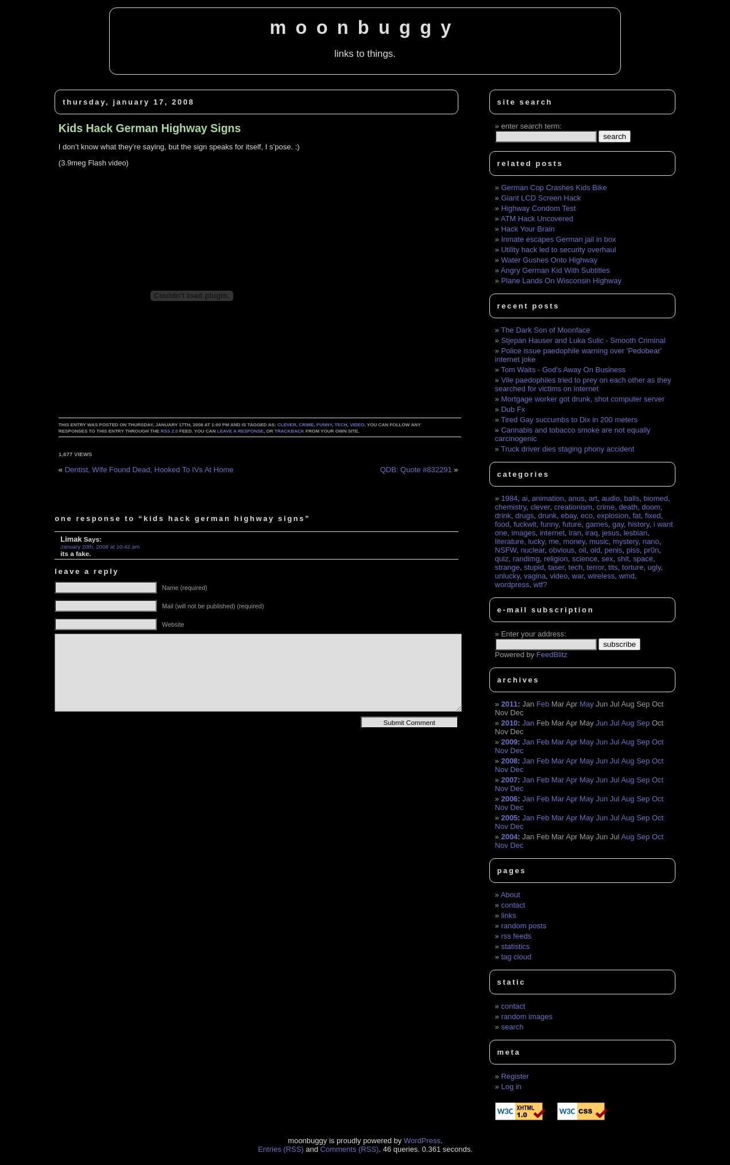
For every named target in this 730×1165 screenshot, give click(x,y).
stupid (534, 567)
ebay (569, 515)
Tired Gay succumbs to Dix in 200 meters (569, 419)
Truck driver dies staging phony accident (567, 449)
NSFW (506, 550)
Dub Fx (513, 409)
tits (613, 567)
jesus (610, 533)
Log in (511, 1086)
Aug (627, 723)
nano (651, 541)
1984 (509, 498)
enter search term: (531, 126)
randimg (526, 558)
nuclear (532, 550)
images (524, 533)
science (584, 558)
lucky (536, 541)
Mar (557, 742)
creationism (573, 507)
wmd (626, 576)
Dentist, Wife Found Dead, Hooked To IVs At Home (149, 469)
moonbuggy (364, 27)
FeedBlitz (551, 654)
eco (587, 515)
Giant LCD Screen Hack (541, 198)
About (510, 894)
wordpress (512, 584)
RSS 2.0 (169, 431)
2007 (509, 780)
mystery (626, 541)
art (593, 498)
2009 (509, 742)
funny (324, 424)
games (597, 524)
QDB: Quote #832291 (416, 469)
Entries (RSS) (280, 1149)
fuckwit (524, 524)
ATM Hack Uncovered (537, 218)
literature (509, 541)
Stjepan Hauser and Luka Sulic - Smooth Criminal (583, 340)
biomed (655, 498)
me (554, 541)
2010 (509, 723)
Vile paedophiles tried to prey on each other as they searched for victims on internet (583, 384)
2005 (509, 817)
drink (503, 515)
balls (631, 498)
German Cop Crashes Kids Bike (554, 187)
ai (525, 498)
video (357, 424)
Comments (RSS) (349, 1149)
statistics (515, 946)
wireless (601, 576)
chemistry (511, 507)
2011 (509, 704)
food (502, 524)
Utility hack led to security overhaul (558, 249)
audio (610, 498)
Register (514, 1076)
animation (548, 498)
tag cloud (516, 956)
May (587, 704)
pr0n (651, 550)
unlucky (507, 576)
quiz (502, 558)
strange (507, 567)
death (628, 507)
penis (613, 550)
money (574, 541)
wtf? (540, 584)
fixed (653, 515)
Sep (643, 723)
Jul (615, 723)
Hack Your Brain (527, 229)
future (571, 524)
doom (651, 507)
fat (636, 515)
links (508, 915)
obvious (562, 550)
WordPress (422, 1140)
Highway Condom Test (538, 208)
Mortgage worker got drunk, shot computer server (583, 399)
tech (341, 424)
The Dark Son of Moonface (545, 330)
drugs (524, 515)
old (595, 550)
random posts (523, 925)
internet (552, 533)
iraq (591, 533)
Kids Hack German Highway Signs (150, 128)
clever (286, 424)
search (512, 1027)
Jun (602, 723)
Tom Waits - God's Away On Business (563, 369)
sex (607, 558)
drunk (547, 515)
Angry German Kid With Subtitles (555, 270)
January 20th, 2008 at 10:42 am (100, 546)
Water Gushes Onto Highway (549, 260)
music (599, 541)
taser (556, 567)
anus (577, 498)
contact (513, 905)
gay (618, 524)
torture (633, 567)
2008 (509, 761)
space (643, 558)
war (578, 576)
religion (556, 558)
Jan (528, 723)
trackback (289, 431)
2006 (509, 798)
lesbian (635, 533)
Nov (501, 750)
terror (595, 567)
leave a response (240, 431)
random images (527, 1016)
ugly (654, 567)
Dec (516, 750)
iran (575, 533)
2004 (509, 836)
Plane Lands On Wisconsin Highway (561, 280)
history (638, 524)
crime (306, 424)
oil (582, 550)
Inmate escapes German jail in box (558, 239)
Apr (571, 742)
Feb (542, 704)
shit (623, 558)
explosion (612, 515)
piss (633, 550)
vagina (535, 576)
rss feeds (516, 936)
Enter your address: (533, 634)
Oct (657, 742)
